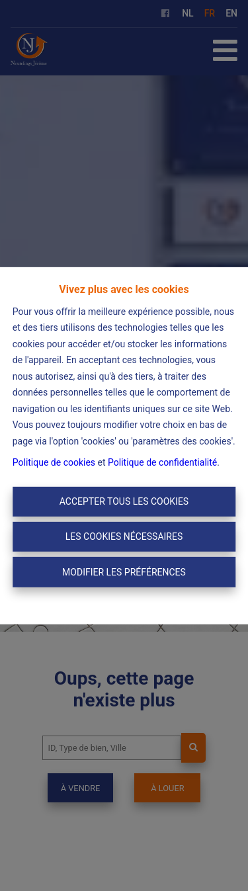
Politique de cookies (54, 462)
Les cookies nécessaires (124, 536)
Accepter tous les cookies (124, 501)
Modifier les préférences (124, 571)
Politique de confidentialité (162, 462)
